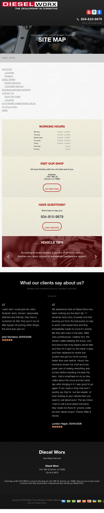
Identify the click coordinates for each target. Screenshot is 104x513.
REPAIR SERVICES (13, 83)
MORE (5, 110)
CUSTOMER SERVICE (14, 86)
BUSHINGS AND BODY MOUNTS (16, 90)
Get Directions (52, 189)
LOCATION (9, 73)
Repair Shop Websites (36, 500)
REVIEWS (9, 76)
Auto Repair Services (52, 458)
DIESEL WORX (8, 58)
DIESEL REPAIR (8, 79)
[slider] (7, 340)
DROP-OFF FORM (12, 96)
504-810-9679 (91, 19)
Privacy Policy (40, 503)
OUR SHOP (7, 69)
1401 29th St (50, 35)
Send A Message (52, 228)
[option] (52, 251)
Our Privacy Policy (9, 107)
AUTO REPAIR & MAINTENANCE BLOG (19, 103)
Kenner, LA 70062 (65, 35)
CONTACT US (8, 93)
